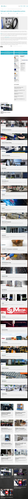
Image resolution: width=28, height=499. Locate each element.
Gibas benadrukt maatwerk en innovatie (20, 458)
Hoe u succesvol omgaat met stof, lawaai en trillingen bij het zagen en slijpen (16, 60)
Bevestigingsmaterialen (5, 354)
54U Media (4, 316)
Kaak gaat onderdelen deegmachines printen (13, 11)
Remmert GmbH (5, 276)
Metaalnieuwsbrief (7, 53)
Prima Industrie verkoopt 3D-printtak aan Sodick (20, 413)
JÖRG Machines (4, 342)
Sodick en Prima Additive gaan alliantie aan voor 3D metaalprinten (20, 444)
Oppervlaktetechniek (5, 302)
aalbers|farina (23, 63)
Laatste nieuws (16, 84)
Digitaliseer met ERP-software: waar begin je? (16, 80)
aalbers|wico (4, 381)
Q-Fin (3, 303)
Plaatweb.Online (5, 329)
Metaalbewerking (4, 207)
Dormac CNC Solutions (6, 155)
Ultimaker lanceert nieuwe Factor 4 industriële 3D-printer (6, 443)
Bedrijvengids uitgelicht (22, 56)
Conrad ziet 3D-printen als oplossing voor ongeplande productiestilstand (6, 413)
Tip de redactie (7, 51)
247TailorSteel (4, 393)
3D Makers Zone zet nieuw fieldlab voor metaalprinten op (20, 428)
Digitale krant (20, 51)
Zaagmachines (4, 193)
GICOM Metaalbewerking (6, 262)
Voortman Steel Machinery (6, 129)
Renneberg (4, 235)
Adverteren (21, 53)
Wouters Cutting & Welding (6, 142)
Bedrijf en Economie (17, 86)
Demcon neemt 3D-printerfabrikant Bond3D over (6, 428)
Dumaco (3, 208)
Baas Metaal (4, 168)
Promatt (3, 194)
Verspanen (15, 89)
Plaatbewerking (4, 128)
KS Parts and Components (6, 221)
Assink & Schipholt (5, 368)
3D (1, 411)
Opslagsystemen (4, 288)
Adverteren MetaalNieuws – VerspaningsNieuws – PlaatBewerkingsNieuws (17, 66)
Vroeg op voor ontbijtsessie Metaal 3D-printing (6, 458)
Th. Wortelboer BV (5, 181)
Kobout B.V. (4, 355)
